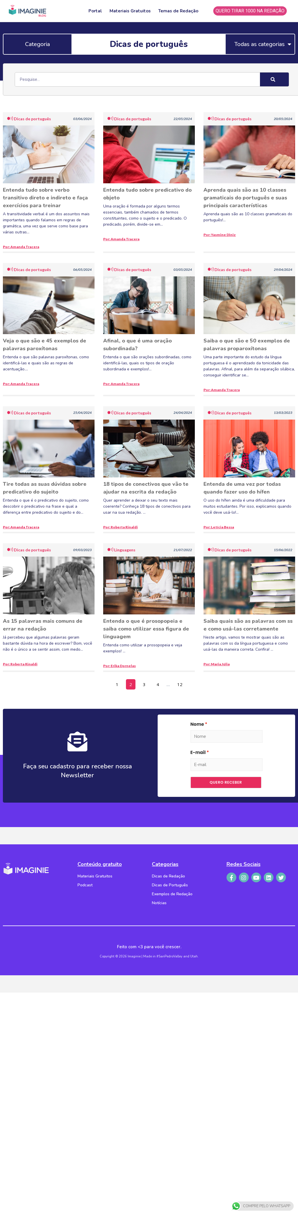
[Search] (274, 79)
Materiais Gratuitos (130, 11)
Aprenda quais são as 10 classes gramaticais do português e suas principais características (245, 197)
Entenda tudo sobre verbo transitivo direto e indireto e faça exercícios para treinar (45, 197)
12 (181, 683)
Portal (95, 11)
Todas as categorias (262, 44)
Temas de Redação (178, 11)
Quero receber (226, 782)
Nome (197, 724)
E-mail (198, 752)
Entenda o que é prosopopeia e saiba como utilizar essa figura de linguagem (146, 629)
